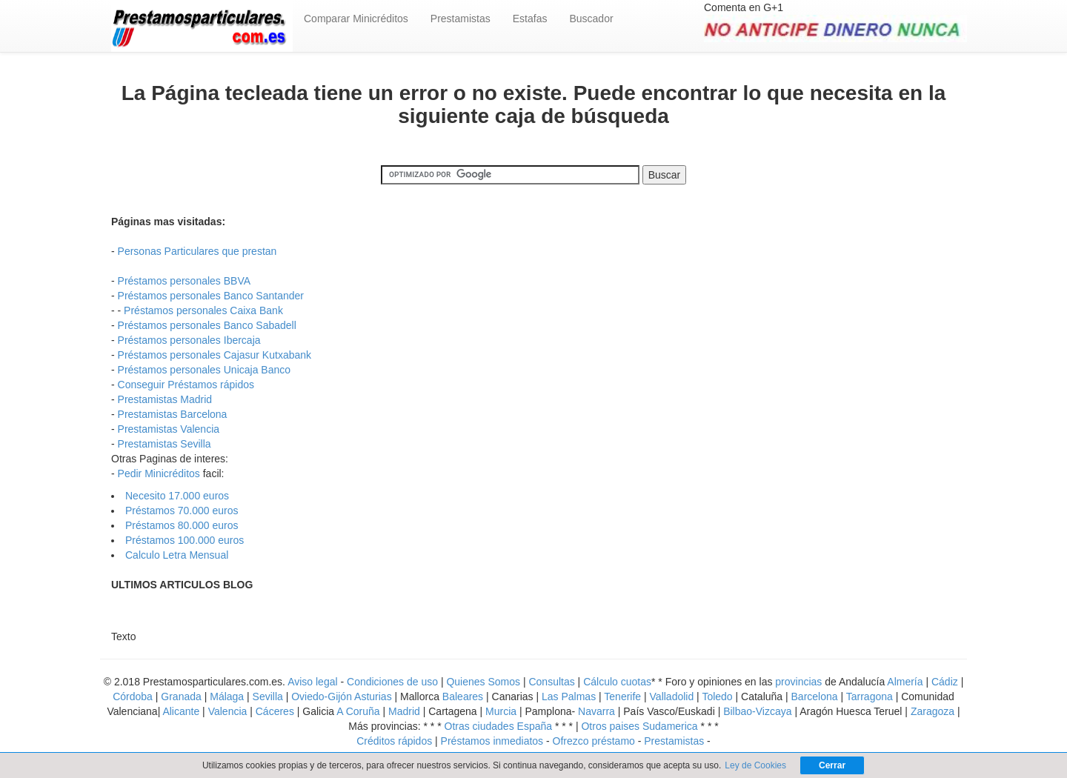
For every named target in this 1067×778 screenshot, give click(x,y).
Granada (181, 696)
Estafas (530, 18)
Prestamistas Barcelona (172, 414)
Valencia (227, 711)
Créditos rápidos (395, 741)
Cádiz (944, 682)
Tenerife (622, 696)
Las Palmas (569, 696)
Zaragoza (932, 711)
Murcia (500, 711)
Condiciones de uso (392, 682)
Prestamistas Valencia (168, 429)
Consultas (551, 682)
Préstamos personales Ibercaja (189, 340)
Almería (905, 682)
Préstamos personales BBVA (184, 281)
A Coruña (357, 711)
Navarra (596, 711)
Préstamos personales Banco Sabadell (207, 325)
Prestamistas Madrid (165, 399)
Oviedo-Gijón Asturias (341, 696)
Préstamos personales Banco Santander (211, 296)
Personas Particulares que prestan (197, 251)
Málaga (227, 696)
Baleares (462, 696)
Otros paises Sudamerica (639, 726)
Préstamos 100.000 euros (184, 540)
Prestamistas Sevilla (164, 444)
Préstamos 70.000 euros (182, 510)
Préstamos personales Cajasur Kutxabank (214, 355)
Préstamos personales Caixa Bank (203, 310)
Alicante (180, 711)
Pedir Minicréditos (159, 473)
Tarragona (869, 696)
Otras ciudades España (500, 726)
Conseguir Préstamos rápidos (186, 384)
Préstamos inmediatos (492, 741)
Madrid (404, 711)
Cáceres (276, 711)
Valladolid (672, 696)
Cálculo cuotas (617, 682)
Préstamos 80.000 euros (182, 525)
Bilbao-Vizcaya (757, 711)
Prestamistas (461, 18)
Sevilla (268, 696)
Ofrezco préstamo (594, 741)
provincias (798, 682)
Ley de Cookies (755, 765)
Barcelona (814, 696)
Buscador (591, 18)
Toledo (717, 696)
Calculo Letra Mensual (176, 555)
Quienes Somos (483, 682)
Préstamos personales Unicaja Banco (204, 370)
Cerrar (832, 765)
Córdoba (133, 696)
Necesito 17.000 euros (177, 496)
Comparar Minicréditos (356, 18)
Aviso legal (312, 682)
